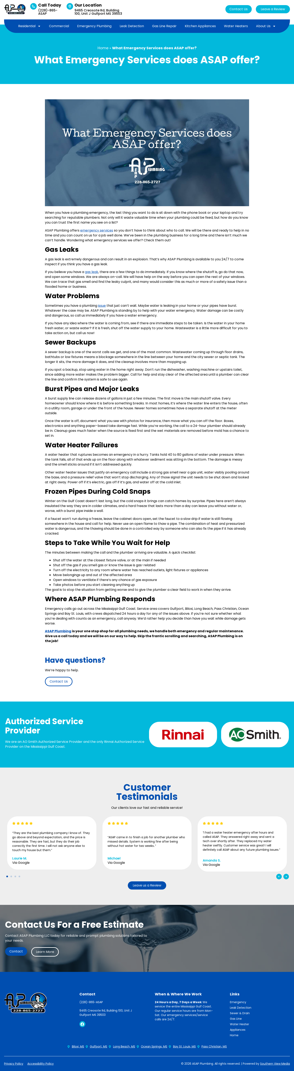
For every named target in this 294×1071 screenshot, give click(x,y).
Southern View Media (275, 1064)
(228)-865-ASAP (47, 12)
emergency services (96, 230)
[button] (279, 876)
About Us (266, 26)
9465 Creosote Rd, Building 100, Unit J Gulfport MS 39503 (98, 12)
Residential (29, 26)
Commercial (59, 26)
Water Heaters (236, 26)
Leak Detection (132, 26)
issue (102, 305)
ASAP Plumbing (58, 631)
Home (103, 47)
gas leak (91, 272)
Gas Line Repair (164, 26)
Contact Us (238, 9)
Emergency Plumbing (94, 26)
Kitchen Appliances (200, 26)
